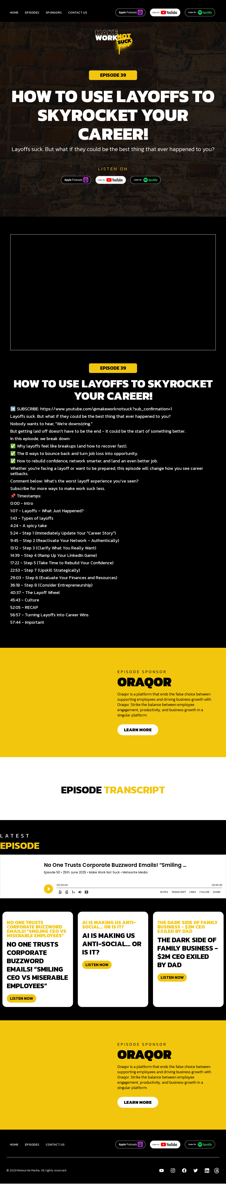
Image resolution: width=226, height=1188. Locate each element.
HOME (14, 12)
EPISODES (32, 12)
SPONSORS (54, 12)
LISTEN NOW (21, 998)
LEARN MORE (138, 729)
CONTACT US (77, 12)
